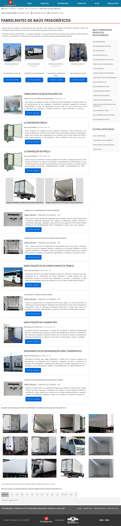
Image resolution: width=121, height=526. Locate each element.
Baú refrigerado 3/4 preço (39, 13)
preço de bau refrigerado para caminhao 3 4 (104, 105)
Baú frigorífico (98, 50)
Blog (97, 3)
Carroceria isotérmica (101, 95)
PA (76, 494)
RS (42, 494)
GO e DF (64, 494)
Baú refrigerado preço (101, 91)
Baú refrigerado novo (101, 86)
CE (57, 494)
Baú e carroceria (99, 136)
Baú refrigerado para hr (102, 46)
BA (52, 494)
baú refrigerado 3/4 (100, 55)
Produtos (45, 3)
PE (47, 494)
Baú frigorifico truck (101, 110)
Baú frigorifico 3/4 (99, 82)
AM (71, 494)
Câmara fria (97, 149)
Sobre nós (81, 3)
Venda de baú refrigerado (102, 100)
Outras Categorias (103, 129)
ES (22, 494)
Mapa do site (112, 508)
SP (27, 494)
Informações (63, 3)
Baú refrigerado (99, 42)
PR (32, 494)
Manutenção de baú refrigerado (105, 77)
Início (29, 3)
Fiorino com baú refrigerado (103, 73)
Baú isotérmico (98, 68)
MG (17, 494)
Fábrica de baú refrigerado (103, 64)
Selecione (5, 494)
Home (79, 508)
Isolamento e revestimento (103, 140)
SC (37, 494)
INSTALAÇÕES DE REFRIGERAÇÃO (103, 145)
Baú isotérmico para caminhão (104, 115)
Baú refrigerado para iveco (103, 59)
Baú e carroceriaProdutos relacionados (102, 32)
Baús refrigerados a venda (56, 13)
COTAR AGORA (12, 80)
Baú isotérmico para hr (101, 119)
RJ (12, 494)
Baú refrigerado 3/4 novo (23, 13)
